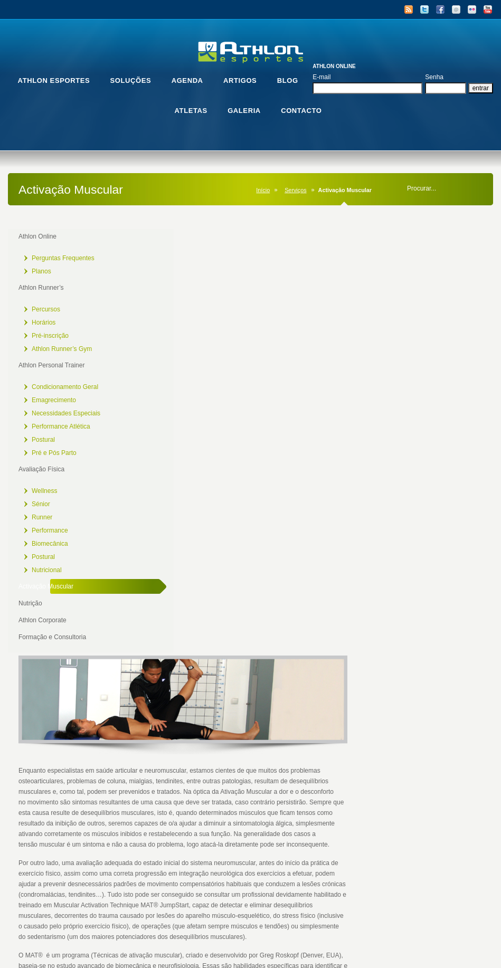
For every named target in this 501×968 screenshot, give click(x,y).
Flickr (472, 9)
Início (263, 190)
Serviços (295, 190)
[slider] (296, 822)
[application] (304, 744)
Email (456, 9)
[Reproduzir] (159, 823)
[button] (304, 744)
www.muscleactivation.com (262, 614)
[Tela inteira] (449, 823)
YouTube (488, 9)
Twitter (424, 9)
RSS (408, 9)
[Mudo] (432, 823)
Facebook (440, 9)
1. (175, 865)
